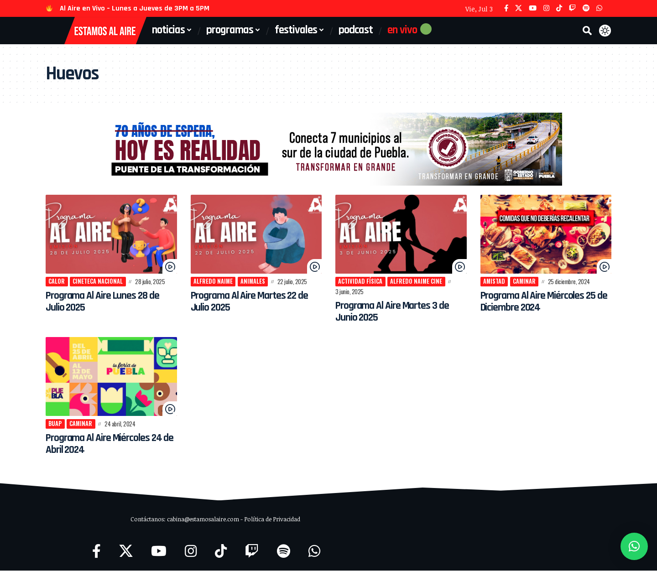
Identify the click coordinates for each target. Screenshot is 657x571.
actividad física (361, 281)
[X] (518, 8)
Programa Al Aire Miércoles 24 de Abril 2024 (109, 444)
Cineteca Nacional (98, 281)
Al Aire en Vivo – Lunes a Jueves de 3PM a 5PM (134, 8)
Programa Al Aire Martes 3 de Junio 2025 (397, 311)
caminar (525, 281)
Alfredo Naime (213, 281)
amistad (494, 281)
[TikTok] (559, 8)
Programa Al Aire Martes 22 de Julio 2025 (255, 301)
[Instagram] (546, 8)
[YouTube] (533, 8)
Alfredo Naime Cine (417, 281)
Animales (254, 281)
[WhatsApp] (599, 8)
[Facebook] (506, 8)
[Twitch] (572, 8)
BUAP (56, 423)
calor (57, 281)
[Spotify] (586, 8)
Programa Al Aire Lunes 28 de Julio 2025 (107, 301)
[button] (587, 30)
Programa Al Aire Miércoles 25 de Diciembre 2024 (542, 301)
